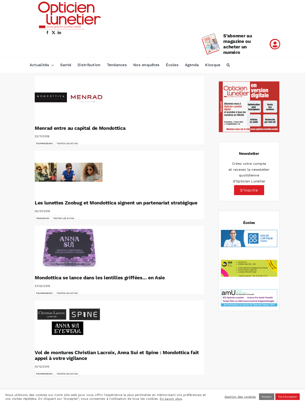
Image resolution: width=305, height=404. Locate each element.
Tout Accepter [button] (287, 396)
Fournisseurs (44, 143)
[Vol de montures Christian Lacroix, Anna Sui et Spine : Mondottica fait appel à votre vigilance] (69, 322)
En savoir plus (171, 399)
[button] (228, 65)
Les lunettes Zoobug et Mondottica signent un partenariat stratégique (116, 203)
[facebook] (47, 32)
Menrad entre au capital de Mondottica (80, 128)
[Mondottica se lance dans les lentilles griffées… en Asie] (69, 247)
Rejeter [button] (267, 396)
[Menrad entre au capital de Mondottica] (69, 97)
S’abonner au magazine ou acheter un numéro (237, 44)
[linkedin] (59, 32)
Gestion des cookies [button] (240, 397)
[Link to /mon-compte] (275, 44)
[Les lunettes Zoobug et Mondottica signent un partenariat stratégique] (69, 172)
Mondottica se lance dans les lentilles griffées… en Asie (100, 278)
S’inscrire (249, 190)
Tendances (42, 218)
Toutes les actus (67, 143)
